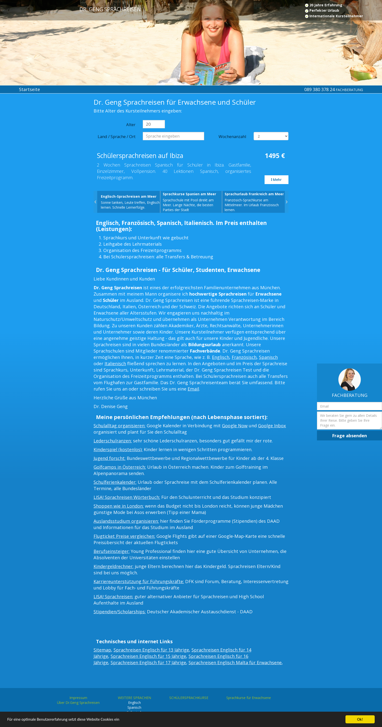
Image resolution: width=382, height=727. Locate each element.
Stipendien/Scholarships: (120, 612)
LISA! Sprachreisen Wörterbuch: (127, 497)
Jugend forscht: (109, 458)
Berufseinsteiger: (112, 551)
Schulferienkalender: (115, 482)
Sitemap (102, 650)
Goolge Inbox (272, 426)
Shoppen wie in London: (119, 506)
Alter (130, 124)
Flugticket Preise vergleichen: (124, 536)
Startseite (29, 89)
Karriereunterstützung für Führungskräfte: (139, 581)
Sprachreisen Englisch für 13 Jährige (151, 650)
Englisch (220, 357)
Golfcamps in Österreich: (120, 467)
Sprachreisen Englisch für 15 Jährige (148, 656)
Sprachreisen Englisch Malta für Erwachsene (235, 662)
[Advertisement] (32, 178)
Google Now (235, 426)
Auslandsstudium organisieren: (126, 521)
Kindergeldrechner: (114, 566)
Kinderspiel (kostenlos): (118, 449)
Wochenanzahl (232, 136)
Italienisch (115, 363)
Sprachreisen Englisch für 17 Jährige (148, 662)
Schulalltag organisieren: (119, 426)
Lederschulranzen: (113, 441)
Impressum (78, 697)
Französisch (244, 357)
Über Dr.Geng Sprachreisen (78, 702)
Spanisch (268, 357)
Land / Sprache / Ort (116, 136)
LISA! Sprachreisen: (113, 596)
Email (193, 389)
